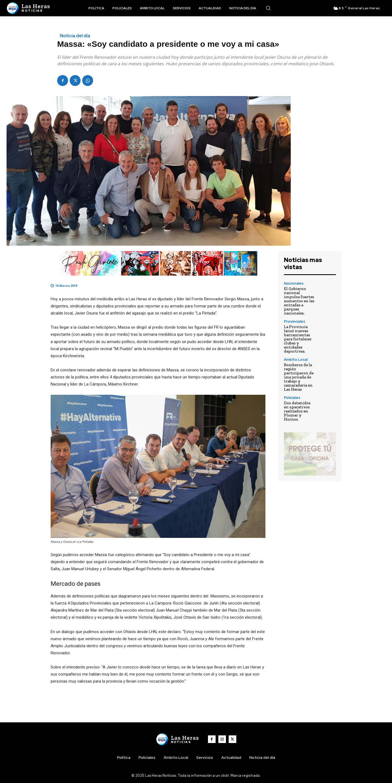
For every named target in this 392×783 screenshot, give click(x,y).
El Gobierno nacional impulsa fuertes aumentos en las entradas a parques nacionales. (299, 301)
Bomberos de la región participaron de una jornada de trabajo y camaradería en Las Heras (299, 377)
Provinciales (294, 321)
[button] (268, 7)
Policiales (292, 397)
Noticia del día (75, 36)
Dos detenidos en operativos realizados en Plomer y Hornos (297, 411)
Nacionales (294, 283)
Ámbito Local (296, 359)
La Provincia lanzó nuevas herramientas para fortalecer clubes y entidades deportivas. (298, 339)
